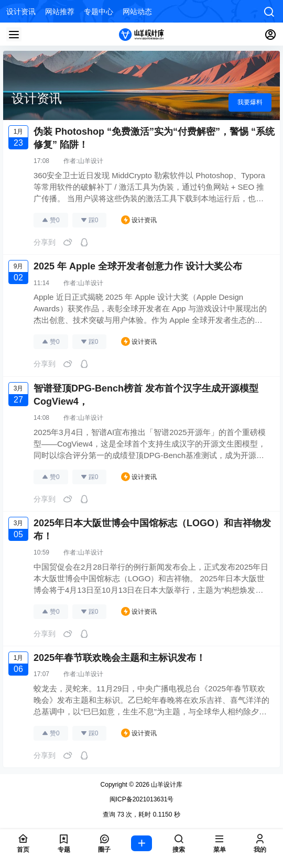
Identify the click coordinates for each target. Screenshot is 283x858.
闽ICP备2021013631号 (142, 799)
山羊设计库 (165, 784)
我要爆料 (250, 102)
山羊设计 (90, 161)
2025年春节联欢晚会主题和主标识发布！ (119, 658)
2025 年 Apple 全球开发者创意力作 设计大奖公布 (138, 266)
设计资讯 (139, 220)
